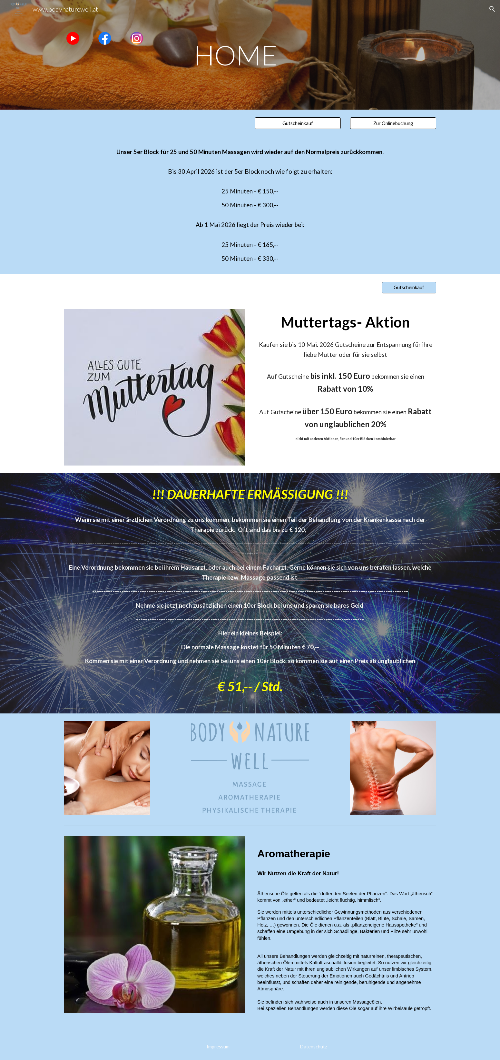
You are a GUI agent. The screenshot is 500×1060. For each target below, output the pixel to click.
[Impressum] (218, 1046)
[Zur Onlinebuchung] (393, 123)
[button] (492, 9)
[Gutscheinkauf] (297, 123)
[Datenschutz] (314, 1046)
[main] (250, 54)
